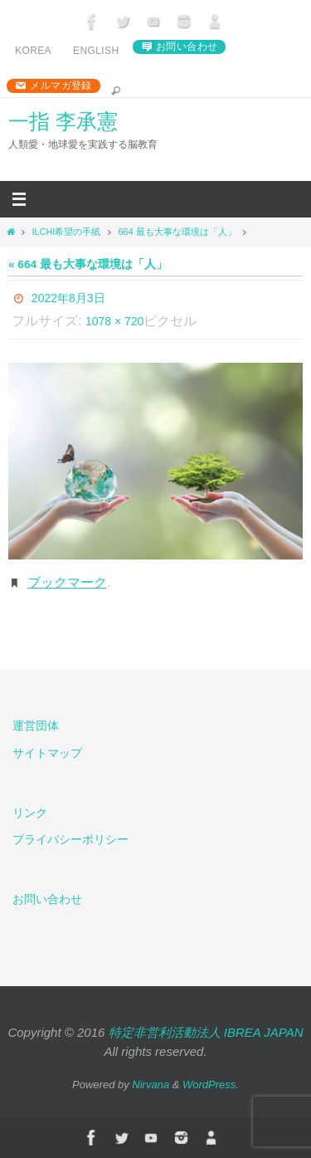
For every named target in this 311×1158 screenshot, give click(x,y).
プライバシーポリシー (70, 839)
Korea (33, 50)
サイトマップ (47, 753)
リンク (29, 812)
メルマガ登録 (60, 85)
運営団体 (35, 725)
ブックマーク (67, 582)
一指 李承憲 (63, 121)
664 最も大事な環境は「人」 (177, 232)
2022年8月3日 (68, 298)
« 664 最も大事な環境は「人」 (88, 264)
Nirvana (150, 1084)
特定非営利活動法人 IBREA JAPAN (206, 1032)
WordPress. (210, 1084)
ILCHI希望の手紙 (66, 232)
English (96, 50)
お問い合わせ (186, 46)
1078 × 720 (114, 321)
